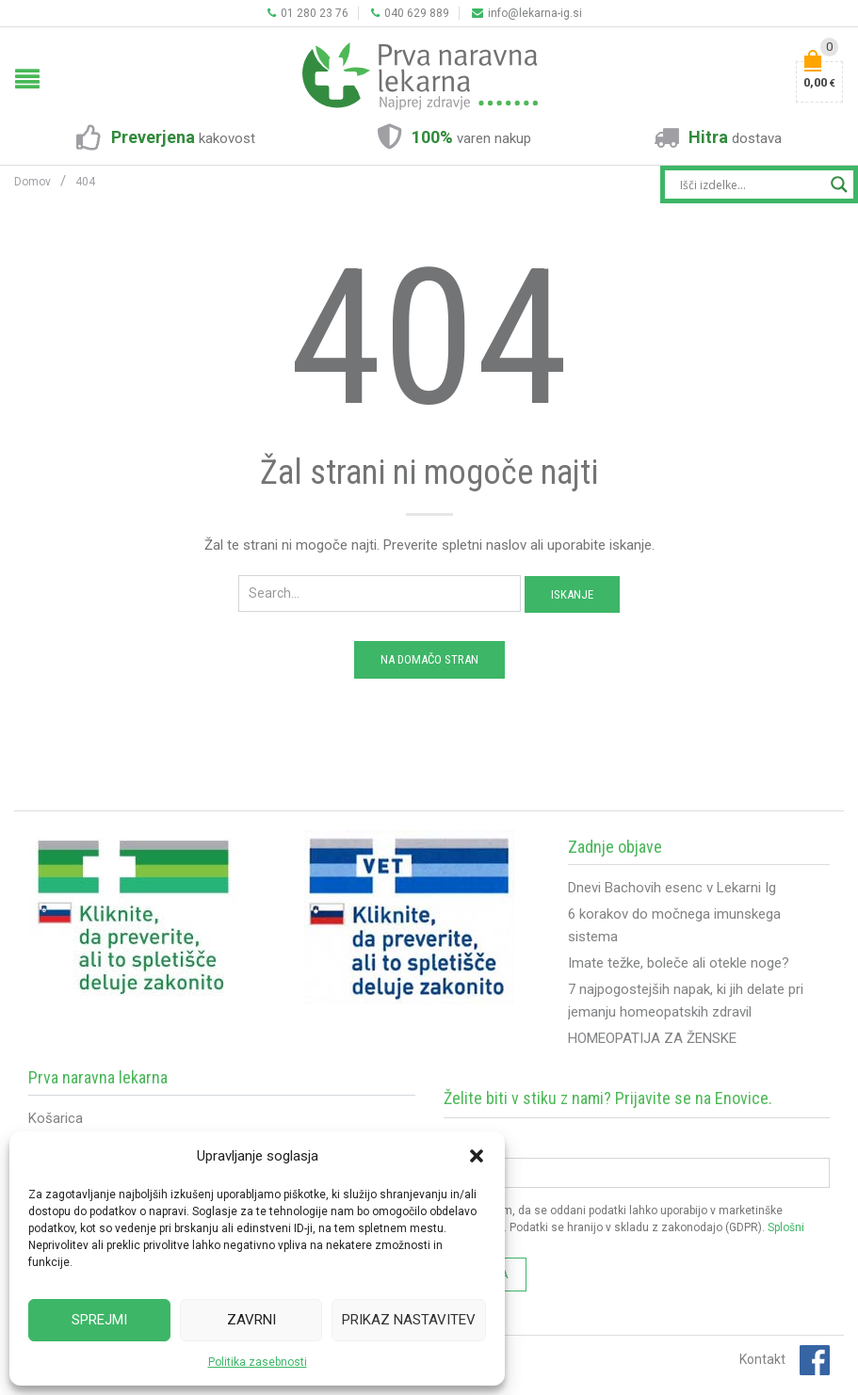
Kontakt (762, 1359)
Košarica (55, 1118)
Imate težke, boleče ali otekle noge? (678, 962)
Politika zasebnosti (257, 1362)
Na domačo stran (429, 659)
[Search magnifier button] (839, 184)
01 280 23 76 (307, 13)
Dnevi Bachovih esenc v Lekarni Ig (672, 887)
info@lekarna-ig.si (527, 13)
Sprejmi (99, 1319)
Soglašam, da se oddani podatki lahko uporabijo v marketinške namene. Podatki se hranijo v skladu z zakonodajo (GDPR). (624, 1227)
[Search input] (750, 184)
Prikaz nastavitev (409, 1319)
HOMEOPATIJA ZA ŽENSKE (652, 1038)
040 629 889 (410, 13)
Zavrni (251, 1319)
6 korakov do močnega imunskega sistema (674, 925)
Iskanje (572, 594)
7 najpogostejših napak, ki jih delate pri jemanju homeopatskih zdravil (685, 1000)
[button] (476, 1155)
